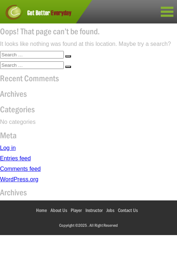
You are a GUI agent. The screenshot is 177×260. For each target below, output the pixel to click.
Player (76, 210)
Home (41, 210)
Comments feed (20, 169)
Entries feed (15, 158)
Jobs (110, 210)
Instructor (94, 210)
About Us (58, 210)
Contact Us (128, 210)
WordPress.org (19, 179)
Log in (8, 148)
